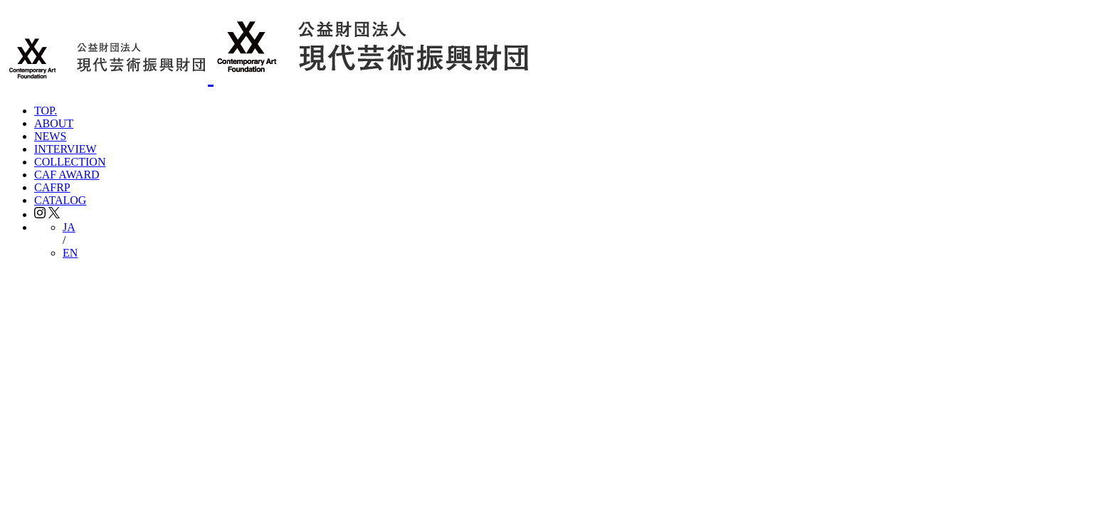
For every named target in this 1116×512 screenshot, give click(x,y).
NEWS (50, 136)
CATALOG (60, 200)
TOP (45, 111)
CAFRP (52, 187)
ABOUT (53, 123)
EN (70, 253)
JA (69, 227)
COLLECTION (69, 162)
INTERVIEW (65, 149)
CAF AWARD (67, 175)
